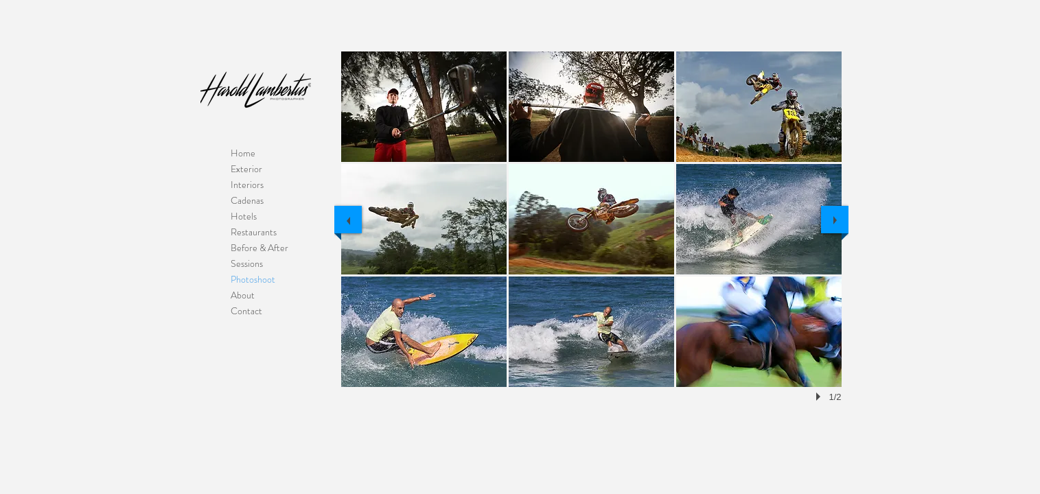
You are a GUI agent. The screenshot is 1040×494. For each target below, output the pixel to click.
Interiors (247, 184)
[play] (820, 396)
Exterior (246, 169)
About (243, 295)
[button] (424, 106)
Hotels (244, 216)
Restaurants (254, 232)
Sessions (247, 263)
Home (243, 153)
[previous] (348, 219)
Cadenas (247, 200)
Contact (246, 311)
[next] (834, 219)
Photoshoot (253, 279)
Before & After (259, 248)
